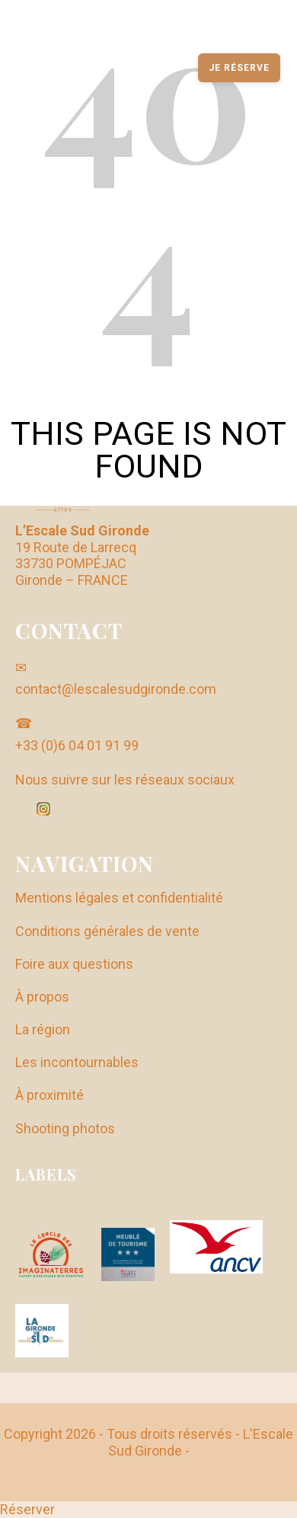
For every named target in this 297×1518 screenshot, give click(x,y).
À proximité (49, 1095)
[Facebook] (22, 810)
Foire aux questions (74, 964)
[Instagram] (43, 809)
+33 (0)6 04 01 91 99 (77, 745)
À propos (42, 997)
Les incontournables (77, 1062)
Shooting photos (65, 1128)
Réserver (27, 1509)
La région (42, 1029)
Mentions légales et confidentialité (119, 898)
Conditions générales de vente (107, 931)
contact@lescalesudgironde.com (115, 689)
